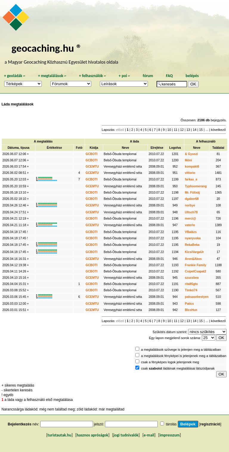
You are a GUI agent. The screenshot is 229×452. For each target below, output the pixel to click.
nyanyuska (193, 238)
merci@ (190, 218)
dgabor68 (192, 198)
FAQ (169, 75)
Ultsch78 (191, 212)
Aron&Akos (193, 259)
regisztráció (210, 424)
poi (124, 75)
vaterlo (190, 225)
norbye (190, 205)
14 (194, 129)
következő (218, 129)
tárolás (171, 424)
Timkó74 (191, 290)
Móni (188, 160)
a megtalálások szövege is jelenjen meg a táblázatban (181, 349)
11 (175, 129)
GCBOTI (92, 154)
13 (188, 129)
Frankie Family (195, 265)
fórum (148, 75)
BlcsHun (191, 310)
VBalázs (190, 232)
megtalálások (52, 75)
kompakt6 (192, 166)
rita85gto (191, 284)
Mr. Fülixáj (192, 192)
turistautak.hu (59, 435)
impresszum (170, 435)
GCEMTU (92, 166)
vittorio (190, 172)
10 (169, 129)
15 (201, 129)
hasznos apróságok (92, 435)
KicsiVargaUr (194, 252)
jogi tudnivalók (126, 435)
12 (182, 129)
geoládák (14, 75)
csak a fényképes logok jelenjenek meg (170, 362)
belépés (192, 75)
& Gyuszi (191, 154)
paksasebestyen (196, 296)
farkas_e (191, 179)
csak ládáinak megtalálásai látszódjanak (178, 368)
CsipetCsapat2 (195, 271)
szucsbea (192, 277)
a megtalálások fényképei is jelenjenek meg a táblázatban (183, 356)
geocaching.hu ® (46, 48)
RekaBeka (192, 244)
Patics (189, 303)
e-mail (149, 435)
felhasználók (92, 75)
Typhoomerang (196, 186)
